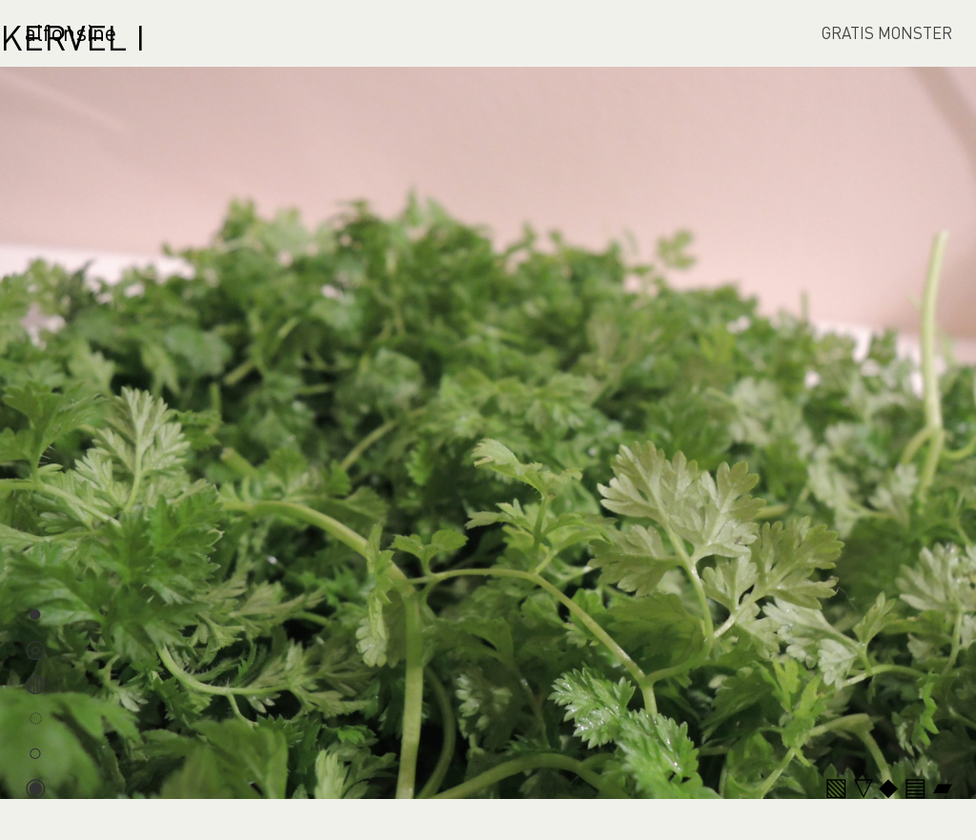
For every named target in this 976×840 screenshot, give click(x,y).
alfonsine (70, 32)
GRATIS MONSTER (887, 32)
